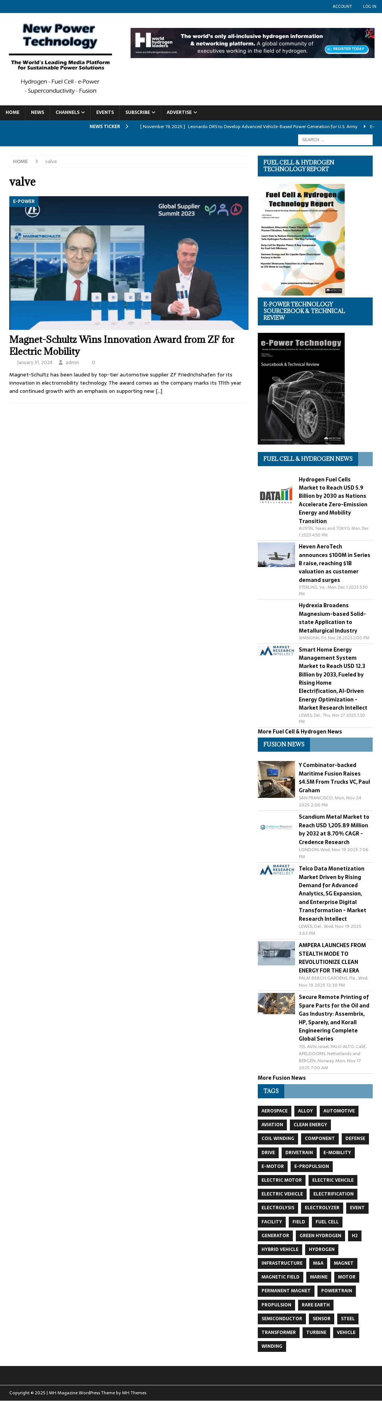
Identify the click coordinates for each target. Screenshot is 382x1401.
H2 (355, 1235)
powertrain (336, 1291)
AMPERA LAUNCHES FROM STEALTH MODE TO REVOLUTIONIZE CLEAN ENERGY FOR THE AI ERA (332, 957)
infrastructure (282, 1263)
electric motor (282, 1180)
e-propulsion (311, 1166)
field (298, 1222)
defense (355, 1138)
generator (275, 1235)
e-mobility (337, 1152)
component (320, 1138)
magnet (344, 1263)
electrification (333, 1194)
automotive (339, 1111)
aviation (272, 1124)
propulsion (276, 1305)
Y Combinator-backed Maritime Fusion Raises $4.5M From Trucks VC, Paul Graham (334, 777)
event (357, 1207)
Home (12, 112)
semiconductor (282, 1318)
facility (272, 1222)
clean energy (310, 1124)
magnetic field (281, 1277)
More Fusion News (282, 1078)
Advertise (179, 112)
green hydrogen (320, 1235)
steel (348, 1318)
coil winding (278, 1138)
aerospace (275, 1111)
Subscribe (137, 112)
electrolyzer (322, 1207)
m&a (318, 1263)
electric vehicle (282, 1194)
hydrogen (322, 1249)
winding (272, 1346)
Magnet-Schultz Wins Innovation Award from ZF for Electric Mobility (121, 345)
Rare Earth (316, 1305)
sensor (322, 1318)
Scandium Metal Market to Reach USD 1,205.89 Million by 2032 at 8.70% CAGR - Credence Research (334, 829)
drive (268, 1152)
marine (319, 1277)
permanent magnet (286, 1291)
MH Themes (134, 1393)
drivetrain (299, 1152)
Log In (369, 6)
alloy (305, 1111)
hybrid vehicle (280, 1249)
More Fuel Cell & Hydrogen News (300, 731)
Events (105, 112)
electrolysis (278, 1207)
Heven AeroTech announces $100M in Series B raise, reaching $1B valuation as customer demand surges (334, 563)
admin (72, 362)
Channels (67, 112)
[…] (159, 391)
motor (347, 1277)
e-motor (273, 1166)
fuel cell (327, 1222)
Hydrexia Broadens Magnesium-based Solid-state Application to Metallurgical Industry (332, 617)
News (37, 112)
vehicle (346, 1332)
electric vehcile (333, 1180)
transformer (279, 1332)
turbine (316, 1332)
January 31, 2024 (35, 362)
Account (342, 6)
